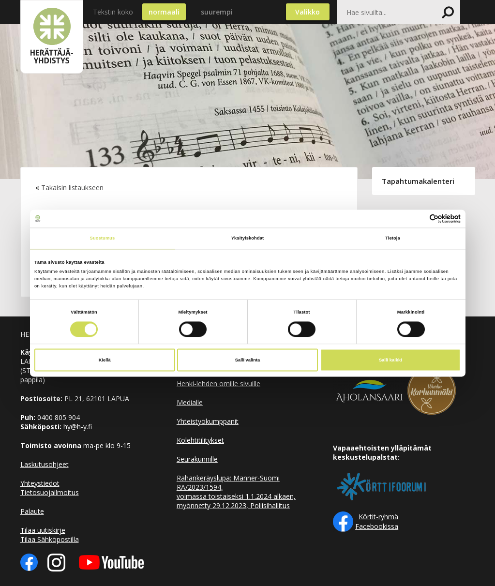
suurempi (217, 11)
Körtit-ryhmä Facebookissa (376, 521)
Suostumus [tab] (102, 238)
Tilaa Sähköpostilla (49, 539)
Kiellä (105, 360)
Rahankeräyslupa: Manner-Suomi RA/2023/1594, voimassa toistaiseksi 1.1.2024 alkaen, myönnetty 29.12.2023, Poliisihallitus (236, 491)
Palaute (32, 511)
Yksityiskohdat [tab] (247, 238)
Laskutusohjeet (44, 464)
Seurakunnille (197, 459)
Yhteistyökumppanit (208, 421)
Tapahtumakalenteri (418, 181)
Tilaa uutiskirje (42, 530)
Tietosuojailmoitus (49, 492)
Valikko (307, 11)
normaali (164, 11)
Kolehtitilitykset (200, 440)
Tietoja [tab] (392, 238)
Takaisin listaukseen (72, 187)
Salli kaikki (390, 360)
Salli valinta (247, 360)
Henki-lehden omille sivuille (218, 383)
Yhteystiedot (40, 483)
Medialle (190, 402)
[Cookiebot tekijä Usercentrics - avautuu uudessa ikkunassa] (418, 218)
